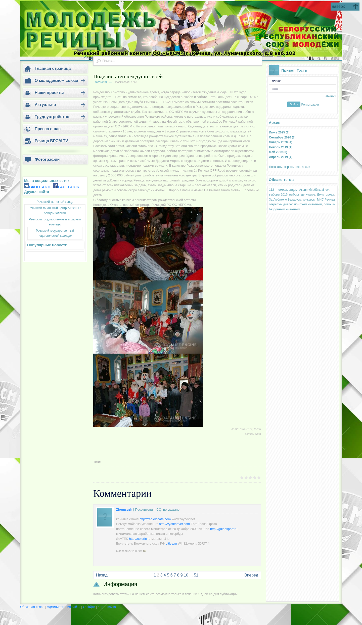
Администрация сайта (64, 607)
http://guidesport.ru (223, 529)
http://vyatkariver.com (174, 524)
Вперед (251, 575)
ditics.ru (171, 543)
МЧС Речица (326, 199)
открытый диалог (281, 204)
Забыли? (330, 96)
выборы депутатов (302, 194)
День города (325, 194)
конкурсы (309, 199)
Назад (102, 575)
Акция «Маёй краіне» (314, 189)
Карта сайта (107, 607)
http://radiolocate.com (155, 519)
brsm (258, 433)
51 (196, 575)
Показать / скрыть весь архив (289, 167)
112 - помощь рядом (283, 189)
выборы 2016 (278, 194)
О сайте (89, 607)
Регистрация (310, 104)
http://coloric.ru (139, 539)
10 (186, 575)
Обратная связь (32, 607)
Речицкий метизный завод (55, 202)
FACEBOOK (68, 187)
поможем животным (308, 204)
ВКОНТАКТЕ (40, 187)
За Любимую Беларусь (285, 199)
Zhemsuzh (124, 509)
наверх (338, 6)
